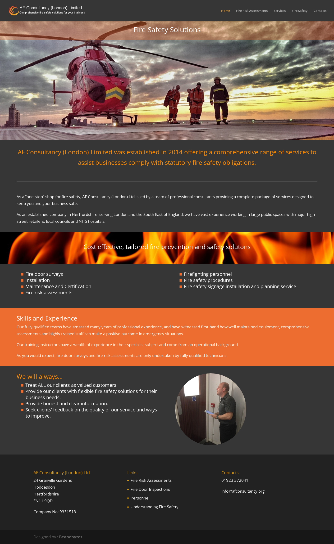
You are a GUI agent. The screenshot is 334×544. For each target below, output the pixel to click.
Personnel (140, 498)
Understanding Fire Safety (154, 506)
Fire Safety (299, 11)
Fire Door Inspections (150, 489)
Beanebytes (70, 537)
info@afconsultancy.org (243, 491)
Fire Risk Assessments (252, 11)
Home (225, 11)
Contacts (320, 11)
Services (280, 11)
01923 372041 (234, 480)
